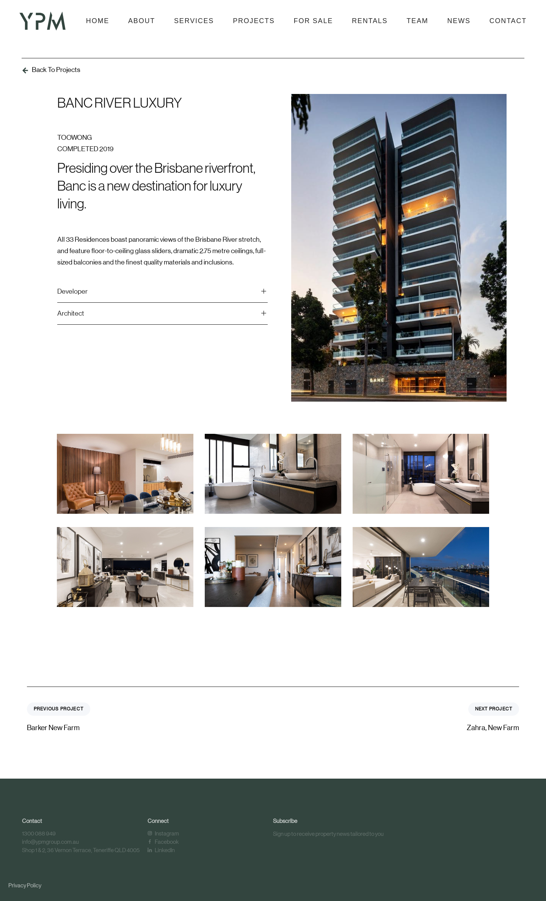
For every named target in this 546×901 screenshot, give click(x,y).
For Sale (313, 21)
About (141, 21)
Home (97, 21)
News (459, 21)
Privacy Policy (24, 885)
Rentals (370, 21)
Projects (254, 21)
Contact (508, 21)
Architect (162, 314)
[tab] (162, 292)
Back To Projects (56, 70)
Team (417, 21)
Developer (162, 292)
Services (194, 21)
